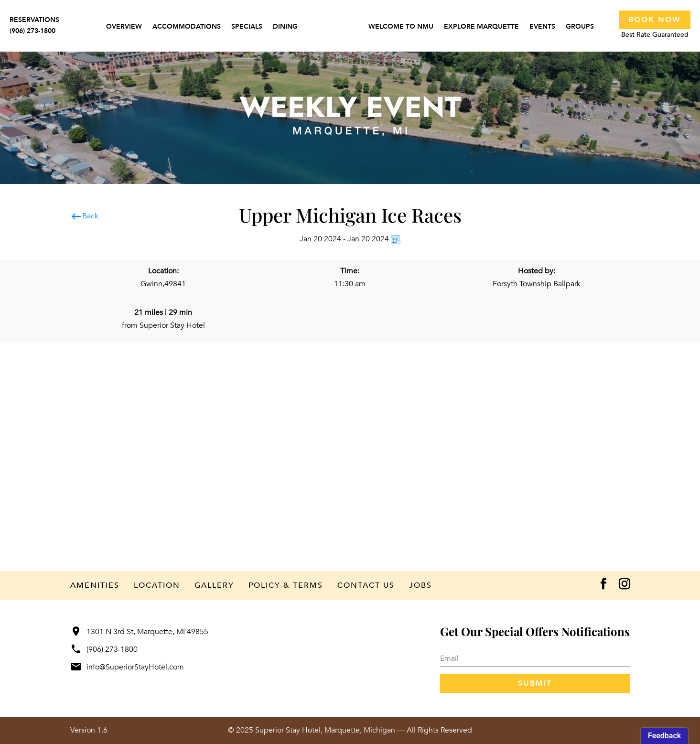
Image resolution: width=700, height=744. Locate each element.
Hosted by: (536, 271)
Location (157, 585)
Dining (285, 27)
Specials (246, 27)
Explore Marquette (481, 27)
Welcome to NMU (400, 27)
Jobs (420, 585)
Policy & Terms (285, 585)
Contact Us (366, 585)
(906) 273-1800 (104, 649)
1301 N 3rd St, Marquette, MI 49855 (139, 631)
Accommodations (186, 27)
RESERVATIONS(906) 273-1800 (34, 25)
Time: (349, 271)
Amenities (94, 585)
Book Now (654, 19)
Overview (124, 27)
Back (84, 216)
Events (542, 27)
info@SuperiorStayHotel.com (127, 667)
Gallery (214, 585)
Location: (163, 271)
